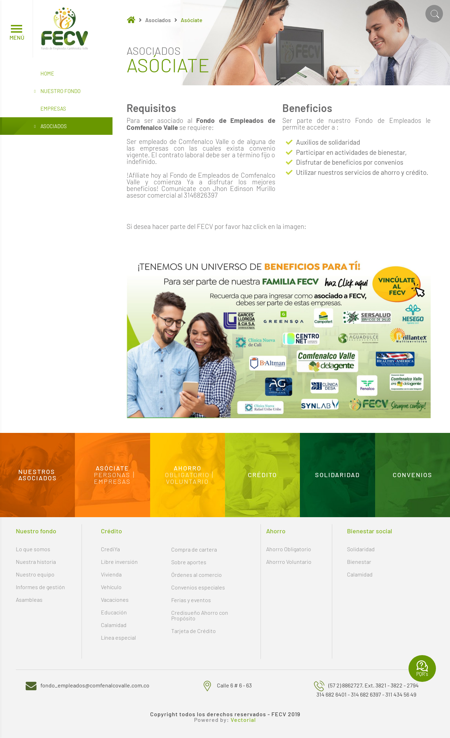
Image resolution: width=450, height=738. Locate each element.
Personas (112, 475)
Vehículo (111, 587)
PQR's (422, 668)
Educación (114, 612)
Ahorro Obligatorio (288, 549)
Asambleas (29, 599)
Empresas (53, 108)
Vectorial (243, 719)
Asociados (50, 126)
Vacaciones (115, 599)
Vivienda (111, 574)
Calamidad (114, 624)
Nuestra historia (36, 561)
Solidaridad (361, 549)
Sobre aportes (188, 562)
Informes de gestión (40, 587)
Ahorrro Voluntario (288, 561)
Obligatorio (187, 475)
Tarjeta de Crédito (193, 630)
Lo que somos (33, 549)
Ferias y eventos (191, 600)
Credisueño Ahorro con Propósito (199, 615)
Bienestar (359, 561)
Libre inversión (119, 561)
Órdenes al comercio (196, 574)
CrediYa (110, 549)
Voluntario (187, 481)
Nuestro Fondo (57, 91)
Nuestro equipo (35, 574)
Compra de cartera (194, 549)
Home (47, 73)
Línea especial (118, 637)
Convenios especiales (198, 587)
